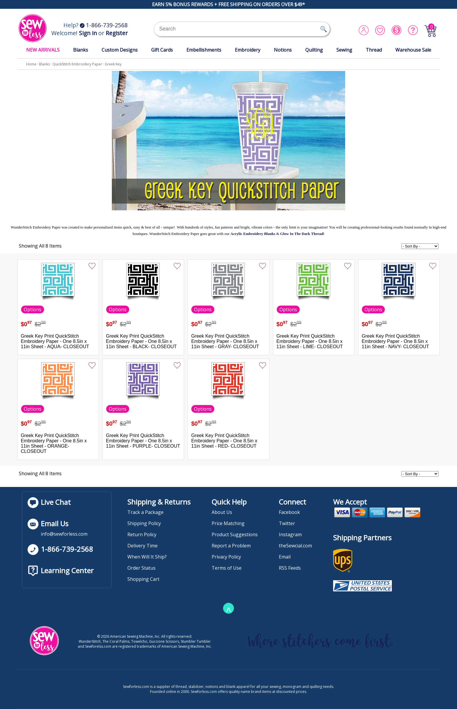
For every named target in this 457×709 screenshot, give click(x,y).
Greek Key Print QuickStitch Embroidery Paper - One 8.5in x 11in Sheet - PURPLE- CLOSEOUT (143, 441)
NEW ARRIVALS (43, 50)
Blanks (80, 50)
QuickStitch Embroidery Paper (77, 64)
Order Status (141, 568)
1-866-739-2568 (104, 25)
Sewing (344, 50)
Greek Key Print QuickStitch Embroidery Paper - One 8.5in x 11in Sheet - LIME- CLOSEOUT (309, 341)
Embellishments (203, 50)
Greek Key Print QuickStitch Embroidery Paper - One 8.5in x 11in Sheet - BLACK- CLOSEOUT (141, 341)
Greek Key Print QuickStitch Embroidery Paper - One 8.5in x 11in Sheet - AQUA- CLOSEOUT (55, 341)
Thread (374, 50)
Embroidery (247, 50)
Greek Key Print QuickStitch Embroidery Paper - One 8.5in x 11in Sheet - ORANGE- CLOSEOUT (54, 443)
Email (285, 557)
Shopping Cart (143, 579)
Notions (283, 50)
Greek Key (113, 64)
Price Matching (228, 523)
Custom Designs (120, 50)
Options (32, 309)
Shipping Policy (144, 523)
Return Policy (141, 534)
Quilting (314, 50)
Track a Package (145, 512)
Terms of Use (227, 568)
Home (31, 64)
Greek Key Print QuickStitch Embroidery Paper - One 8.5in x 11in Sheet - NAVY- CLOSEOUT (395, 341)
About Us (222, 512)
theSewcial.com (295, 545)
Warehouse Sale (413, 50)
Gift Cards (162, 50)
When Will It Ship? (147, 557)
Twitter (287, 523)
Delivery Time (142, 545)
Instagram (290, 534)
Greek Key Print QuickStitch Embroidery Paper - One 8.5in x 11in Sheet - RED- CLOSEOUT (224, 441)
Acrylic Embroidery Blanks (252, 233)
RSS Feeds (290, 568)
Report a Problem (231, 545)
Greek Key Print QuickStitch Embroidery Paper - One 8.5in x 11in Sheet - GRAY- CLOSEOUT (225, 341)
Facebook (289, 512)
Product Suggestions (235, 534)
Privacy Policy (226, 557)
